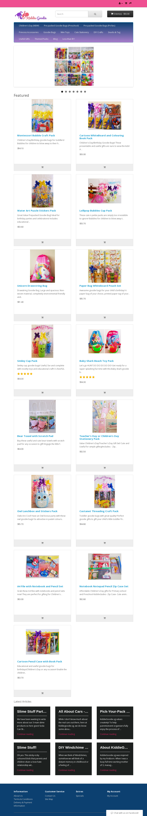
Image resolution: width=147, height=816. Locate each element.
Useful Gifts (24, 38)
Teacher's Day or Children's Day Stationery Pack (99, 437)
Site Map (49, 799)
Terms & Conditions (23, 799)
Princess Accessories (28, 32)
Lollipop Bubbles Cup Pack (95, 210)
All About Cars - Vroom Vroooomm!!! (73, 711)
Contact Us (50, 795)
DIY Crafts (98, 32)
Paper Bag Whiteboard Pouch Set (100, 285)
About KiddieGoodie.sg (115, 747)
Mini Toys (65, 32)
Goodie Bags (49, 32)
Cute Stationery (81, 32)
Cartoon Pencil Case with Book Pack (39, 661)
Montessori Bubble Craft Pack (36, 135)
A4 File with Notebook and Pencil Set (40, 586)
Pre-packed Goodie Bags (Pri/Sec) (99, 25)
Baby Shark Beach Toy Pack (96, 360)
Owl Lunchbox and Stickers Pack (37, 511)
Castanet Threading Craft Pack (98, 511)
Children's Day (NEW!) (29, 25)
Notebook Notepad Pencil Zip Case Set (103, 586)
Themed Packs (41, 38)
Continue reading (25, 734)
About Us (18, 795)
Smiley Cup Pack (27, 360)
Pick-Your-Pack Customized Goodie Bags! (115, 711)
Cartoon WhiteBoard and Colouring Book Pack (101, 137)
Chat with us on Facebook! (124, 813)
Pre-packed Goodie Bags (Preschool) (61, 25)
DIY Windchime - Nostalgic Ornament (73, 747)
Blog (55, 38)
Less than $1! (69, 38)
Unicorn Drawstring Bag (32, 285)
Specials (80, 795)
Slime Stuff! (27, 747)
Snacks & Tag (114, 32)
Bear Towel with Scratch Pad (35, 436)
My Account (112, 795)
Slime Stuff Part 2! (32, 711)
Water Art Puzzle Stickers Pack (36, 210)
